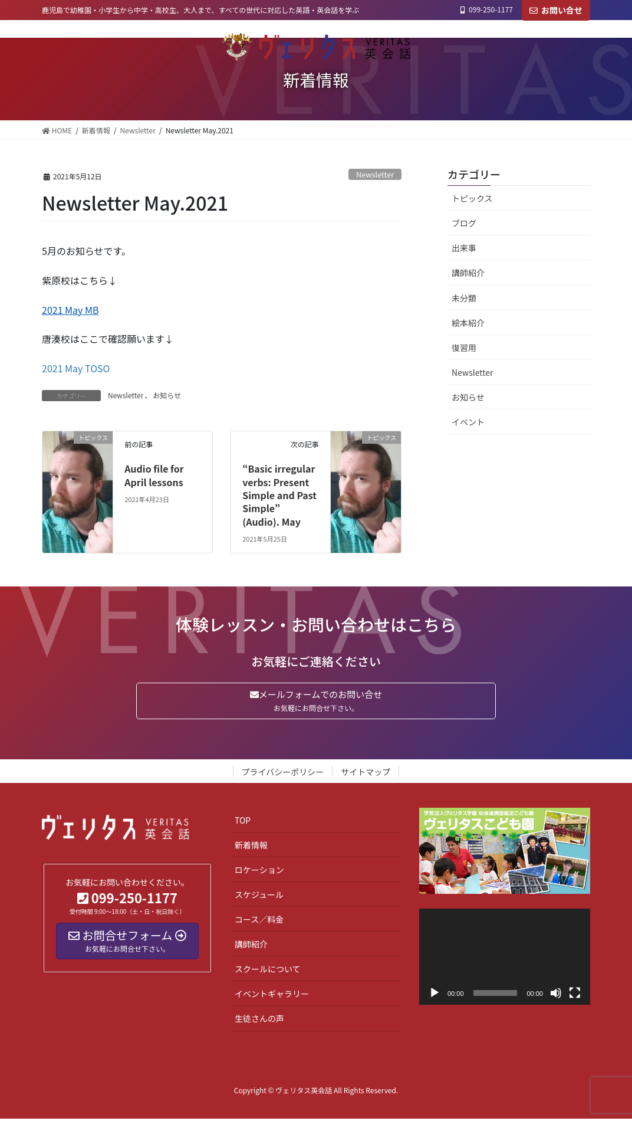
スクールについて (268, 971)
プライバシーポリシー (283, 774)
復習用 (464, 347)
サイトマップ (365, 774)
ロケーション (259, 872)
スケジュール (259, 897)
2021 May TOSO (76, 368)
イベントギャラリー (272, 996)
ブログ (464, 223)
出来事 (464, 248)
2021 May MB (70, 310)
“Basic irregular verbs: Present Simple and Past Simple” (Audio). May (279, 495)
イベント (468, 422)
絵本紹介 (468, 323)
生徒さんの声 (259, 1021)
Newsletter (375, 174)
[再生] (434, 995)
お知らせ (167, 395)
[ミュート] (556, 995)
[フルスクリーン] (575, 995)
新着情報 (251, 847)
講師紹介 (468, 272)
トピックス (472, 198)
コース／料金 (259, 921)
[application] (504, 959)
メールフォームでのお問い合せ (316, 702)
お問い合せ (555, 10)
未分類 (464, 298)
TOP (243, 822)
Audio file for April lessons (154, 475)
